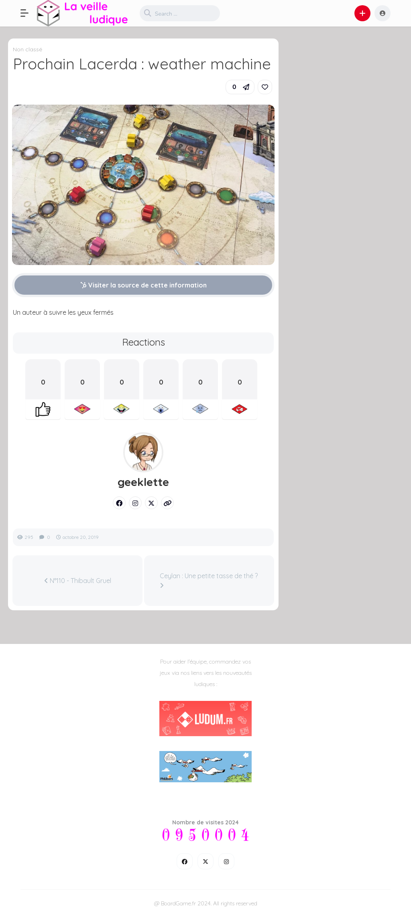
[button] (28, 13)
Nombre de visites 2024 (205, 822)
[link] (265, 87)
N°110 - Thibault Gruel (77, 581)
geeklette (143, 482)
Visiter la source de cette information (143, 285)
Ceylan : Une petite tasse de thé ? (209, 580)
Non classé (27, 49)
